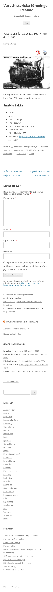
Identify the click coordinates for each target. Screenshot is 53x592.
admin (31, 153)
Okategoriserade (10, 488)
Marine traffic (9, 546)
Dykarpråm (8, 433)
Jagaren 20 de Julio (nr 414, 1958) (32, 371)
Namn (7, 229)
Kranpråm (7, 464)
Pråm (5, 498)
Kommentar (9, 198)
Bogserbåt (7, 416)
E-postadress (10, 240)
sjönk (43, 150)
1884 (15, 150)
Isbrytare (7, 447)
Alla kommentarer (11, 381)
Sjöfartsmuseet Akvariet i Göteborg (18, 556)
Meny (26, 23)
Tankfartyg (7, 512)
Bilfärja (6, 413)
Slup (5, 508)
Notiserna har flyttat (12, 334)
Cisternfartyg (8, 427)
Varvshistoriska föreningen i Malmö (27, 7)
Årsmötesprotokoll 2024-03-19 (16, 328)
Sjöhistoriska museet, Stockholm (17, 563)
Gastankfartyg (9, 444)
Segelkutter (8, 505)
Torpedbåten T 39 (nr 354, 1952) (25, 351)
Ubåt (5, 518)
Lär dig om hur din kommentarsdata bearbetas (21, 284)
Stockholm (7, 153)
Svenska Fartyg (9, 566)
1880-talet (7, 150)
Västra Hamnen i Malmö (13, 569)
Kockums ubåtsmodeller (13, 539)
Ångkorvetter (9, 410)
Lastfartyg (7, 478)
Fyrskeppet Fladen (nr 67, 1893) (32, 361)
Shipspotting (8, 552)
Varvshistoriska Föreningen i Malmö (22, 322)
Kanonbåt (7, 457)
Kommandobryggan (11, 542)
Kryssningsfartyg (10, 471)
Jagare (5, 450)
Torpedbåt (7, 515)
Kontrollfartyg (9, 461)
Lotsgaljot (7, 484)
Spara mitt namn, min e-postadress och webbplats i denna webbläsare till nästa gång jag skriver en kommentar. (25, 266)
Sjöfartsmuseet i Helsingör (14, 559)
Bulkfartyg (7, 423)
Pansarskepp (8, 491)
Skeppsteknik (9, 311)
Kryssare (7, 467)
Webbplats (8, 251)
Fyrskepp (7, 440)
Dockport (7, 430)
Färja (5, 437)
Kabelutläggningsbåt (12, 454)
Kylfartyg (7, 474)
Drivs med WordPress (11, 587)
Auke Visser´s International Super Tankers (20, 535)
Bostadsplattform (10, 420)
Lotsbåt (6, 481)
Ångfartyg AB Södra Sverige (32, 136)
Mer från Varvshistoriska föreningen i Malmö (22, 549)
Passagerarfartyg (30, 146)
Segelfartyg (8, 501)
